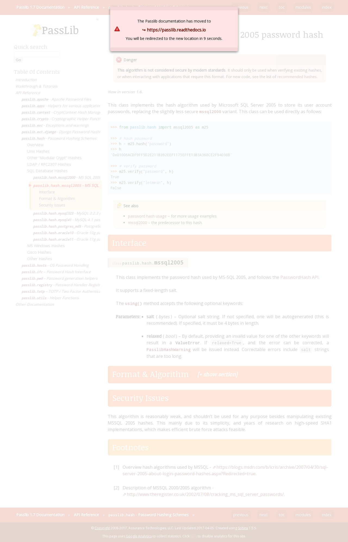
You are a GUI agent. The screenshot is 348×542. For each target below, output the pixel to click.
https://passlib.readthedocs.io (176, 30)
